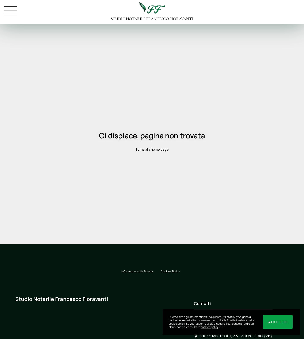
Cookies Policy (170, 271)
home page (160, 149)
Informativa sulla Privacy (137, 271)
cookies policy (209, 327)
